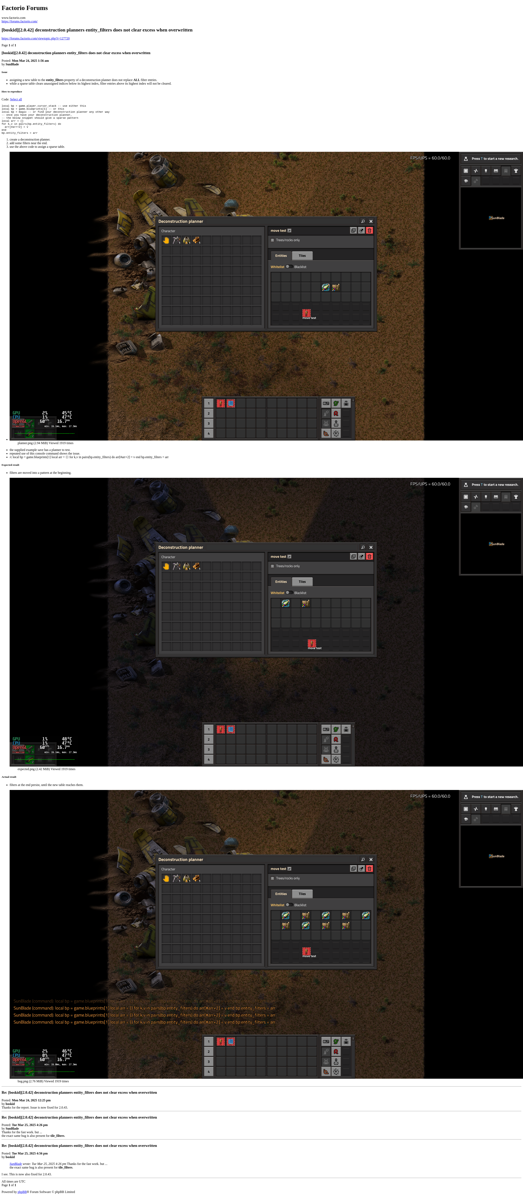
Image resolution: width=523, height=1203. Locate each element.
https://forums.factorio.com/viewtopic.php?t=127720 (36, 38)
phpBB (22, 1198)
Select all (16, 99)
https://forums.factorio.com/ (20, 21)
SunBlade (16, 1170)
